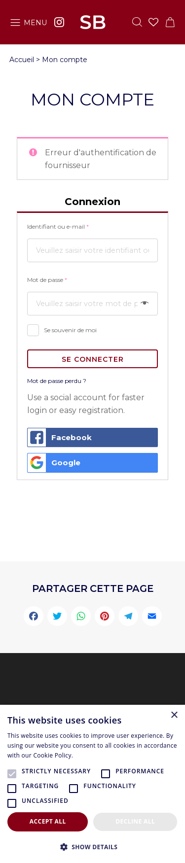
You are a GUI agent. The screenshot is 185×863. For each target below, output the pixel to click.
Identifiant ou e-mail (58, 226)
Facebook (60, 437)
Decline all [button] (135, 821)
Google (54, 462)
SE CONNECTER (93, 359)
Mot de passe (47, 279)
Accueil (21, 59)
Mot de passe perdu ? (56, 380)
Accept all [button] (48, 821)
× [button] (174, 715)
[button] (92, 847)
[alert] (92, 784)
